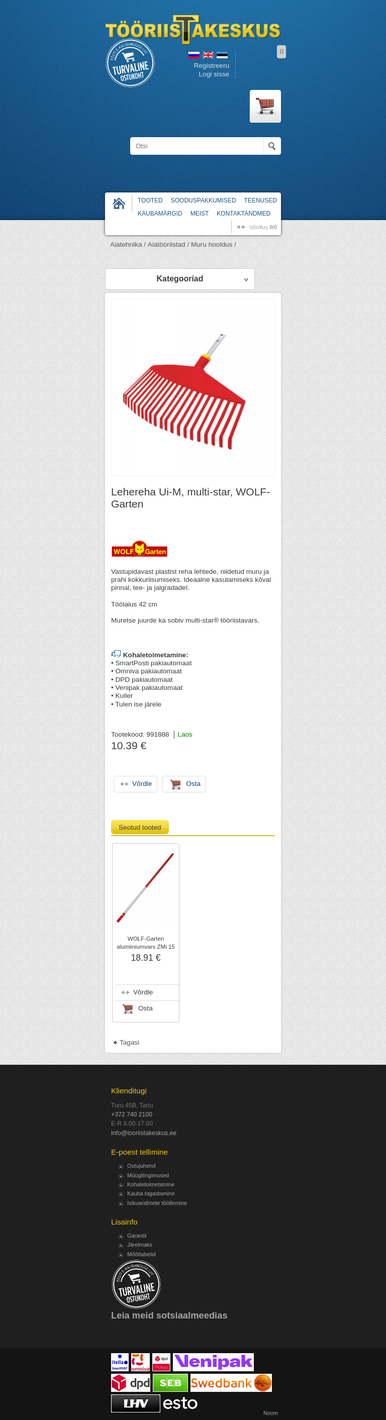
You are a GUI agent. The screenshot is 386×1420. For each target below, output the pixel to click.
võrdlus (263, 227)
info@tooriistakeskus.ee (143, 1133)
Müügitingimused (148, 1175)
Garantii (137, 1236)
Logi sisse (214, 74)
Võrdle (143, 992)
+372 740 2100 (131, 1114)
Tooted (150, 200)
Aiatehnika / (128, 244)
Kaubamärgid (160, 213)
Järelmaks (139, 1245)
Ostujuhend (141, 1166)
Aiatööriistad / (168, 244)
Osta (145, 1008)
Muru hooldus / (213, 244)
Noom (270, 1413)
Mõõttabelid (141, 1254)
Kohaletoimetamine (150, 1184)
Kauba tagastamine (151, 1193)
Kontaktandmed (243, 213)
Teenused (260, 200)
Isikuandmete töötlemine (157, 1203)
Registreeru (211, 65)
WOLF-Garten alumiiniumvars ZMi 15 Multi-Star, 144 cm (146, 947)
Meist (199, 213)
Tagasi (129, 1042)
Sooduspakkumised (203, 200)
